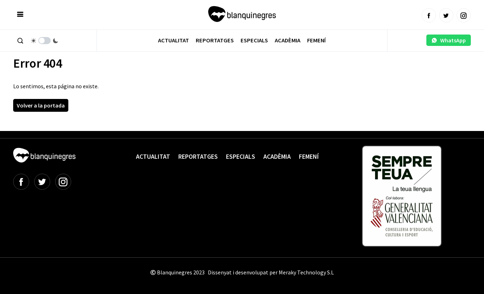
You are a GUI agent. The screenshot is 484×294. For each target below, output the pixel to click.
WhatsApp (448, 40)
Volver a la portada (41, 105)
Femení (316, 40)
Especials (254, 40)
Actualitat (173, 40)
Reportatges (215, 40)
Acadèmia (287, 40)
